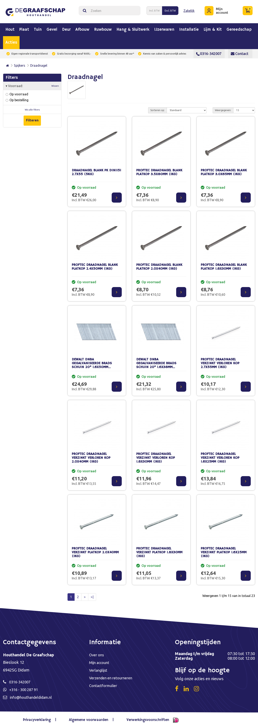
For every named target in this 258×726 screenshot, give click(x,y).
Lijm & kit (213, 28)
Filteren (32, 118)
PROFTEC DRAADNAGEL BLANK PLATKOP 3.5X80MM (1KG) (159, 171)
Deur (66, 28)
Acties (11, 41)
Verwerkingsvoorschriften (145, 718)
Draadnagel (38, 64)
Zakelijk (189, 10)
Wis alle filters (32, 108)
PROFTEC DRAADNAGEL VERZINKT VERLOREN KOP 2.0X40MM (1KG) (91, 456)
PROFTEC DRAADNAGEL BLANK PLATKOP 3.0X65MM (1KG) (224, 171)
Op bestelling (17, 98)
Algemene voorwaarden (88, 718)
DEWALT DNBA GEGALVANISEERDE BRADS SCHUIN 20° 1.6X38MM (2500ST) (156, 363)
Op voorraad (17, 92)
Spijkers (19, 64)
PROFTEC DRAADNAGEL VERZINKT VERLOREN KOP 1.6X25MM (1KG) (220, 456)
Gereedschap (239, 28)
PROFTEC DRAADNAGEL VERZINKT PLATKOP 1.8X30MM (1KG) (159, 551)
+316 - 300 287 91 (25, 688)
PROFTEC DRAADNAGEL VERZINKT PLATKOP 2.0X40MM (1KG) (95, 551)
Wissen (55, 84)
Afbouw (82, 28)
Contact (239, 52)
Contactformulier (105, 685)
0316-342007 (209, 52)
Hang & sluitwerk (133, 28)
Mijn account (100, 661)
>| (92, 595)
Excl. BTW (170, 9)
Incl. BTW (154, 9)
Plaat (24, 28)
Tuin (38, 28)
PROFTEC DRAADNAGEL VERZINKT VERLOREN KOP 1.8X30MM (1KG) (155, 456)
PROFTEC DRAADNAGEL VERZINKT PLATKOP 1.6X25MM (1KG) (224, 551)
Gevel (52, 28)
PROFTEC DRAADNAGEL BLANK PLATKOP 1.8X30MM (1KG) (224, 265)
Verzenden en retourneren (113, 677)
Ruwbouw (103, 28)
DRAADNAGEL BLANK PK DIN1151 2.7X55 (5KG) (96, 171)
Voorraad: (32, 84)
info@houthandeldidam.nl (33, 696)
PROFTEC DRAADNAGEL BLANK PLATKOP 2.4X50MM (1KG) (95, 265)
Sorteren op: (157, 108)
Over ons (97, 653)
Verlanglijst (99, 669)
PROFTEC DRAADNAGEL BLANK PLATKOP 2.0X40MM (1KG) (159, 265)
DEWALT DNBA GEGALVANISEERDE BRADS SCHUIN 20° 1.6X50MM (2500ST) (92, 363)
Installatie (189, 28)
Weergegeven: (223, 108)
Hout (10, 28)
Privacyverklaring (40, 718)
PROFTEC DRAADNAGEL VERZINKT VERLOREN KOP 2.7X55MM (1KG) (220, 361)
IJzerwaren (164, 28)
